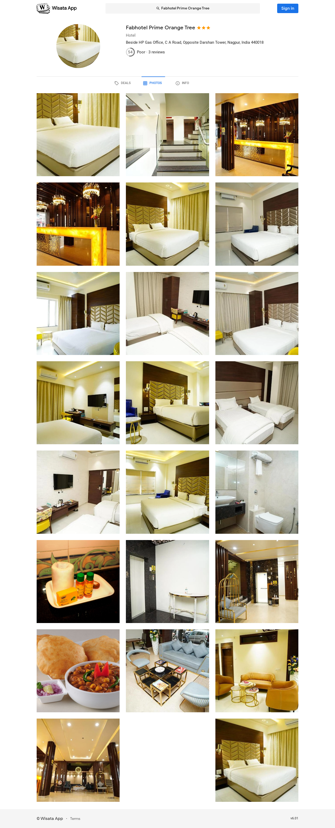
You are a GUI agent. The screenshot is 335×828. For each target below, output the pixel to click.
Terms (75, 818)
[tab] (137, 83)
